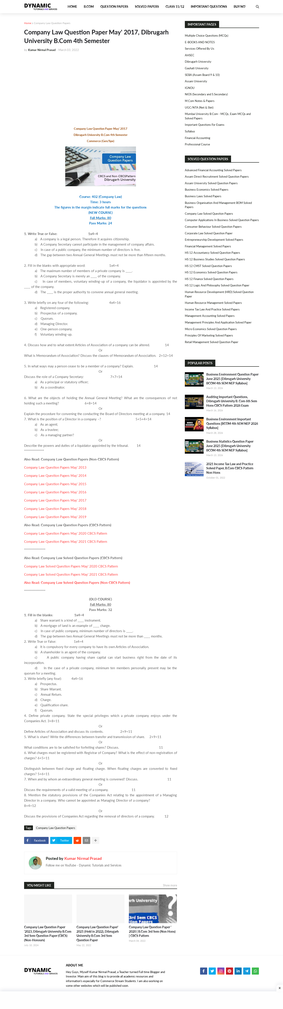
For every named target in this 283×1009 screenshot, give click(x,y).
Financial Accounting (197, 138)
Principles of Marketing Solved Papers (209, 335)
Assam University (196, 81)
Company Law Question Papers (52, 23)
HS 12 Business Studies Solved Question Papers (215, 259)
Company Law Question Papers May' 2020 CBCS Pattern (65, 533)
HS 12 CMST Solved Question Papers (208, 266)
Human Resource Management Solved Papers (213, 302)
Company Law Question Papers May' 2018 (55, 509)
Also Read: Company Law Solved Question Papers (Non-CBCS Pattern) (77, 582)
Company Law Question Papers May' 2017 (55, 500)
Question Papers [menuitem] (114, 6)
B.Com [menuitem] (89, 6)
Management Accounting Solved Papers (210, 316)
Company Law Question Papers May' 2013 (55, 467)
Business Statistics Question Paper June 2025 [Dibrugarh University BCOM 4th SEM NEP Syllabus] (229, 446)
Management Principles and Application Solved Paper (218, 322)
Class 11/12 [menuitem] (175, 6)
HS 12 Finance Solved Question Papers (209, 279)
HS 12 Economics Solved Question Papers (211, 272)
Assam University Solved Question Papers (211, 183)
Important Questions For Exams (204, 124)
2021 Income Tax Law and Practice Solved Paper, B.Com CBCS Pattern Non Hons (229, 468)
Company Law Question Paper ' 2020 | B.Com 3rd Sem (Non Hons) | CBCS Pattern (152, 931)
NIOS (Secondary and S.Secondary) (206, 94)
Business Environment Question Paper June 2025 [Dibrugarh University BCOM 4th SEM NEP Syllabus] (232, 378)
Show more (170, 885)
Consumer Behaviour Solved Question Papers (213, 226)
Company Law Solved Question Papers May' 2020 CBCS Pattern (71, 566)
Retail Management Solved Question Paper (211, 342)
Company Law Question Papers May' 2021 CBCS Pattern (65, 541)
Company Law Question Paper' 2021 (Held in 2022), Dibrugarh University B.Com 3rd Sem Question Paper (97, 933)
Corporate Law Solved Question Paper (209, 233)
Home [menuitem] (72, 6)
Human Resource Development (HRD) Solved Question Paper (219, 294)
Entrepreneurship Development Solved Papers (214, 239)
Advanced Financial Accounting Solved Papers (213, 170)
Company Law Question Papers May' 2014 (55, 475)
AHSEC (189, 55)
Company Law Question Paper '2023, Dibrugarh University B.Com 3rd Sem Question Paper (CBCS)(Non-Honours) (47, 933)
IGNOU (190, 88)
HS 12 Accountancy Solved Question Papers (212, 252)
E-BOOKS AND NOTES (200, 42)
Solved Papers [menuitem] (147, 6)
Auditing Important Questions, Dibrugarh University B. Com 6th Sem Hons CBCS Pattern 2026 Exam (231, 401)
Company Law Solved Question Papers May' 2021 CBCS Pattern (71, 574)
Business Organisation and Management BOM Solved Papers (218, 205)
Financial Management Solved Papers (208, 246)
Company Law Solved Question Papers (209, 213)
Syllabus (190, 131)
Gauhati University (196, 68)
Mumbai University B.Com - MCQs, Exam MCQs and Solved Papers (218, 116)
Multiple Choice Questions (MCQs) (206, 35)
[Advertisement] (100, 89)
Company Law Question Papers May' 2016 (55, 492)
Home (27, 23)
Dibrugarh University (198, 61)
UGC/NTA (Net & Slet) (199, 107)
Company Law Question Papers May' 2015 (55, 484)
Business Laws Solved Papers (203, 196)
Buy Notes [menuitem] (242, 6)
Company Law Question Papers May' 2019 (55, 517)
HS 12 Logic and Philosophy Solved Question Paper (217, 285)
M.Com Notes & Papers (199, 101)
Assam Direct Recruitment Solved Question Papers (217, 176)
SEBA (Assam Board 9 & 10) (202, 75)
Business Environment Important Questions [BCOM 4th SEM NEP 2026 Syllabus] (232, 423)
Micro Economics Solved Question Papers (211, 329)
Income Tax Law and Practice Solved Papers (212, 309)
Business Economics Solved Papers (206, 189)
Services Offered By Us (199, 48)
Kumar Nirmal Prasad (83, 858)
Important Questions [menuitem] (209, 6)
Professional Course (197, 144)
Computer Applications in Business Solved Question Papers (222, 220)
